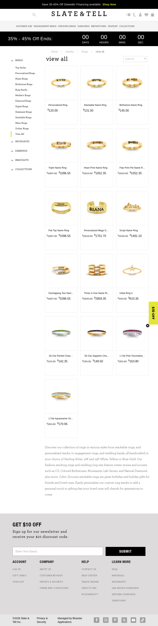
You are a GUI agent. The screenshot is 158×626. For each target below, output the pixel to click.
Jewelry (113, 26)
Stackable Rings (23, 117)
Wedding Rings (67, 26)
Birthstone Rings (23, 84)
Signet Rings (21, 106)
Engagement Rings (45, 26)
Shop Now (109, 4)
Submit (125, 551)
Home (54, 51)
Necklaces (22, 141)
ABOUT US (45, 569)
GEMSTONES (119, 600)
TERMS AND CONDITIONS (54, 588)
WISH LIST (18, 582)
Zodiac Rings (22, 128)
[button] (153, 313)
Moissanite (119, 582)
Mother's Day (24, 26)
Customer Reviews (51, 575)
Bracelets (22, 160)
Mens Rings (21, 123)
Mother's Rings (23, 95)
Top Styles (20, 68)
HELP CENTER (89, 575)
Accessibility (90, 594)
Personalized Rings (25, 73)
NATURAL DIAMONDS (123, 594)
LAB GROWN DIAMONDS (125, 588)
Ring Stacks (21, 90)
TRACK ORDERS (90, 582)
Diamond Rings (23, 101)
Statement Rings (23, 112)
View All (19, 134)
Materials (118, 575)
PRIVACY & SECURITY (51, 582)
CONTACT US (89, 569)
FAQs (115, 569)
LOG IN (16, 569)
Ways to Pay (89, 588)
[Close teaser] (148, 325)
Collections (127, 26)
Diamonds (84, 26)
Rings (84, 51)
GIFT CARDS (19, 575)
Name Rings (21, 79)
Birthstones (98, 26)
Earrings (21, 151)
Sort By (135, 58)
